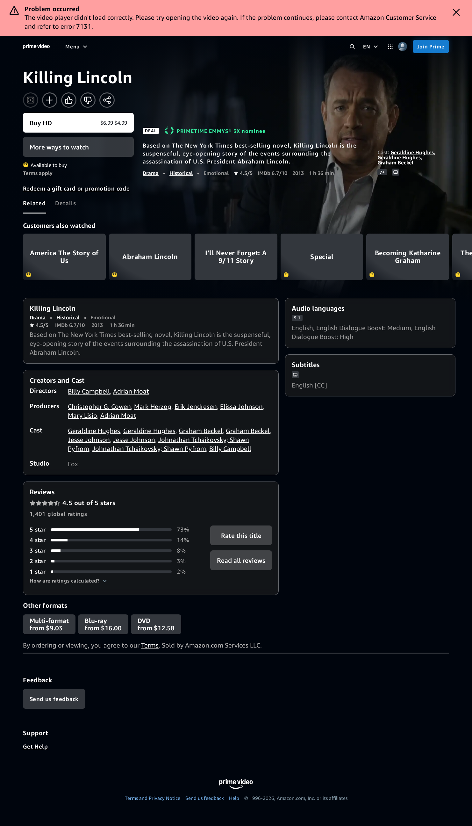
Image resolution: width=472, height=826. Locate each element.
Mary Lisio (82, 415)
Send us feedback (204, 798)
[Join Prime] (431, 46)
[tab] (34, 203)
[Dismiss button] (456, 12)
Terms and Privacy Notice (152, 798)
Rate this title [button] (241, 535)
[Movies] (94, 46)
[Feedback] (54, 699)
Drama (151, 173)
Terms (150, 645)
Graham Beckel (395, 162)
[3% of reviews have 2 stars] (112, 561)
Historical (181, 173)
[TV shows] (124, 46)
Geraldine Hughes (412, 152)
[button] (68, 580)
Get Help (35, 746)
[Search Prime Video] (352, 47)
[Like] (68, 100)
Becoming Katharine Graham (407, 257)
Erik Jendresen (196, 406)
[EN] (371, 46)
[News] (178, 46)
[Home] (36, 46)
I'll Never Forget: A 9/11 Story (236, 257)
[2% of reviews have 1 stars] (112, 572)
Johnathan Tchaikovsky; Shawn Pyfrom (149, 448)
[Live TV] (204, 46)
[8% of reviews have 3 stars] (112, 550)
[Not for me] (88, 100)
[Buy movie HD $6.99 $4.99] (78, 123)
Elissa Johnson (241, 406)
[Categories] (390, 47)
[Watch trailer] (30, 100)
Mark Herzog (152, 406)
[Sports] (154, 46)
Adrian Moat (131, 391)
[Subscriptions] (244, 46)
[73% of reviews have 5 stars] (112, 529)
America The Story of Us (64, 257)
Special (322, 257)
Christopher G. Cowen (99, 406)
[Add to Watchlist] (49, 100)
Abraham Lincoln (150, 257)
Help (234, 798)
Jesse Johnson (89, 439)
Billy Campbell (89, 391)
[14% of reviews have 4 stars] (112, 540)
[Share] (107, 100)
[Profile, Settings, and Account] (403, 47)
